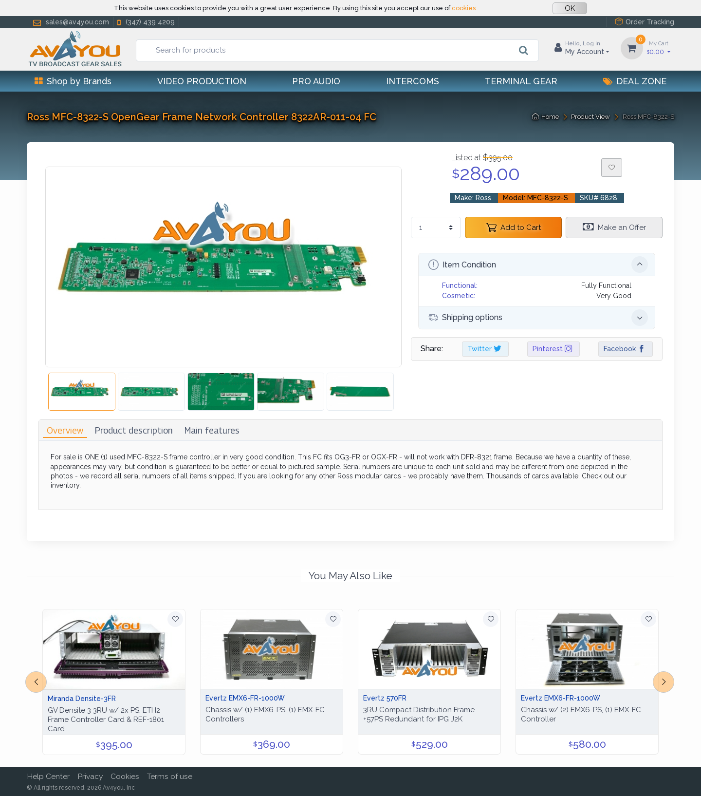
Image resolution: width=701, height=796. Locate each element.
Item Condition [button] (538, 264)
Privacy (90, 776)
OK (570, 8)
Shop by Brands (73, 81)
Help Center (48, 776)
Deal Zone (634, 81)
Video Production (201, 81)
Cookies (125, 776)
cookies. (464, 8)
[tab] (65, 430)
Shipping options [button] (538, 317)
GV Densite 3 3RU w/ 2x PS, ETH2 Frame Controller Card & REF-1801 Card (106, 719)
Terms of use (169, 776)
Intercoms (412, 81)
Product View (590, 116)
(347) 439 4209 (145, 22)
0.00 (658, 47)
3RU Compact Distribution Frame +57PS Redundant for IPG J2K (419, 714)
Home (545, 116)
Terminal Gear (521, 81)
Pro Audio (316, 81)
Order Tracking (644, 22)
